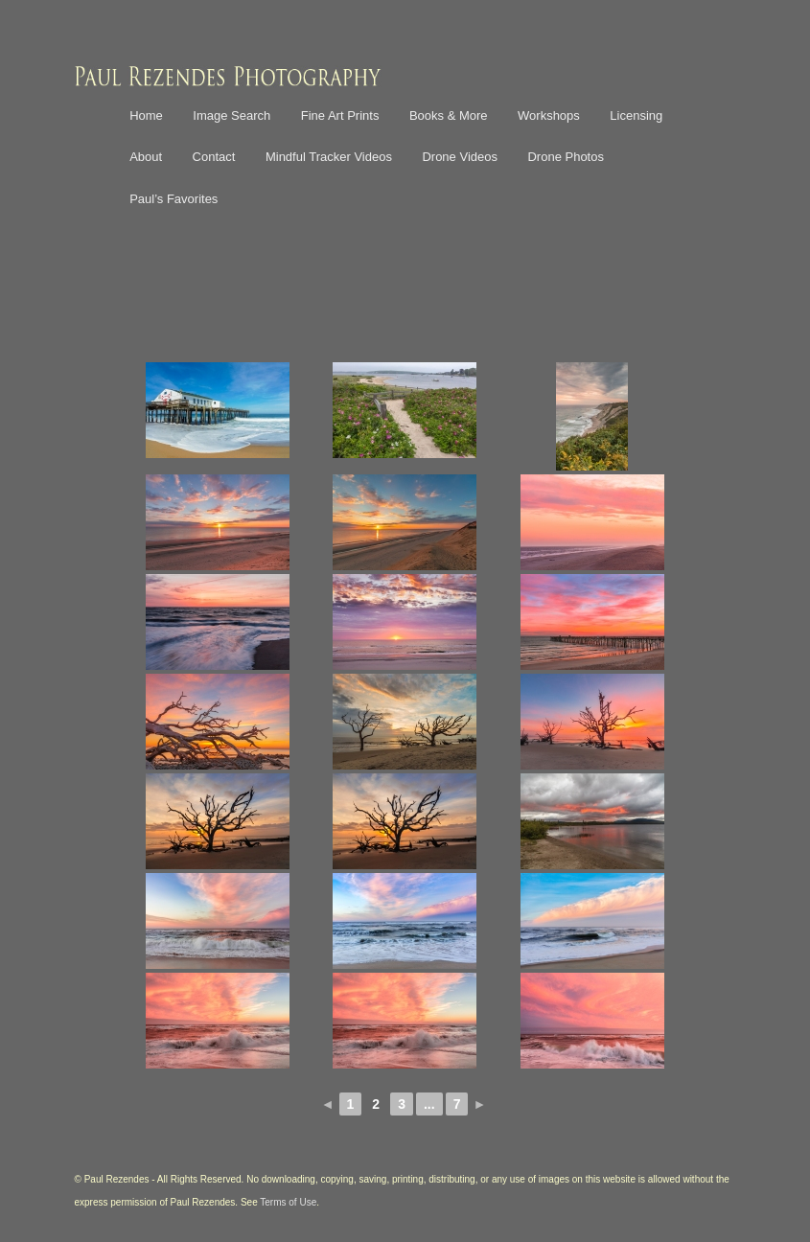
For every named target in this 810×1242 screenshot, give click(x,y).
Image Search (231, 115)
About (145, 157)
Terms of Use (288, 1202)
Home (146, 115)
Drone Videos (460, 157)
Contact (214, 157)
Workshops (549, 115)
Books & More (448, 115)
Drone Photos (565, 157)
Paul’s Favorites (173, 199)
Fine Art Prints (340, 115)
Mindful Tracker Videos (329, 157)
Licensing (636, 115)
